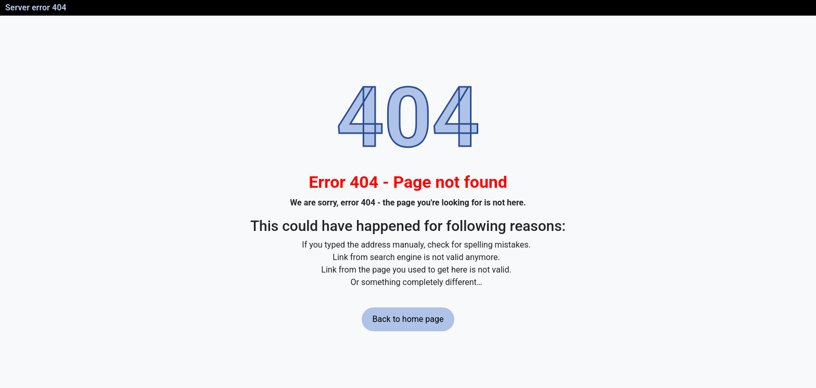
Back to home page (408, 319)
